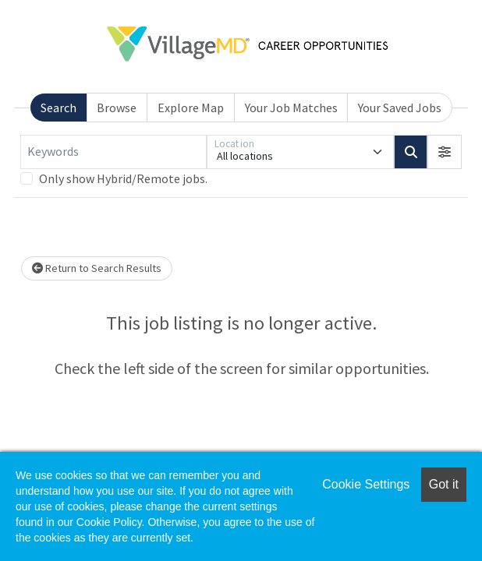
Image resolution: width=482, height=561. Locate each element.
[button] (444, 152)
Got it (444, 484)
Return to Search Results (96, 268)
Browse (116, 107)
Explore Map (191, 107)
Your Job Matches (291, 107)
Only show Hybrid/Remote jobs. (123, 178)
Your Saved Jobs (399, 107)
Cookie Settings (365, 484)
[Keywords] (113, 152)
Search (58, 107)
